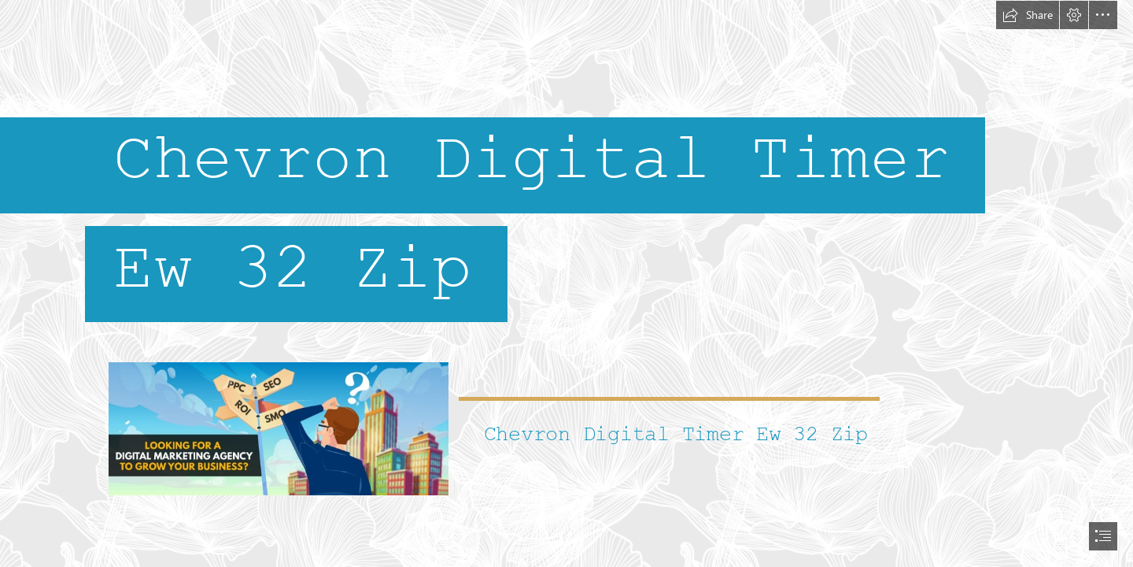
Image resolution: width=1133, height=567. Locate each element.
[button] (1027, 15)
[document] (566, 283)
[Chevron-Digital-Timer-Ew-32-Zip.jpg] (278, 428)
